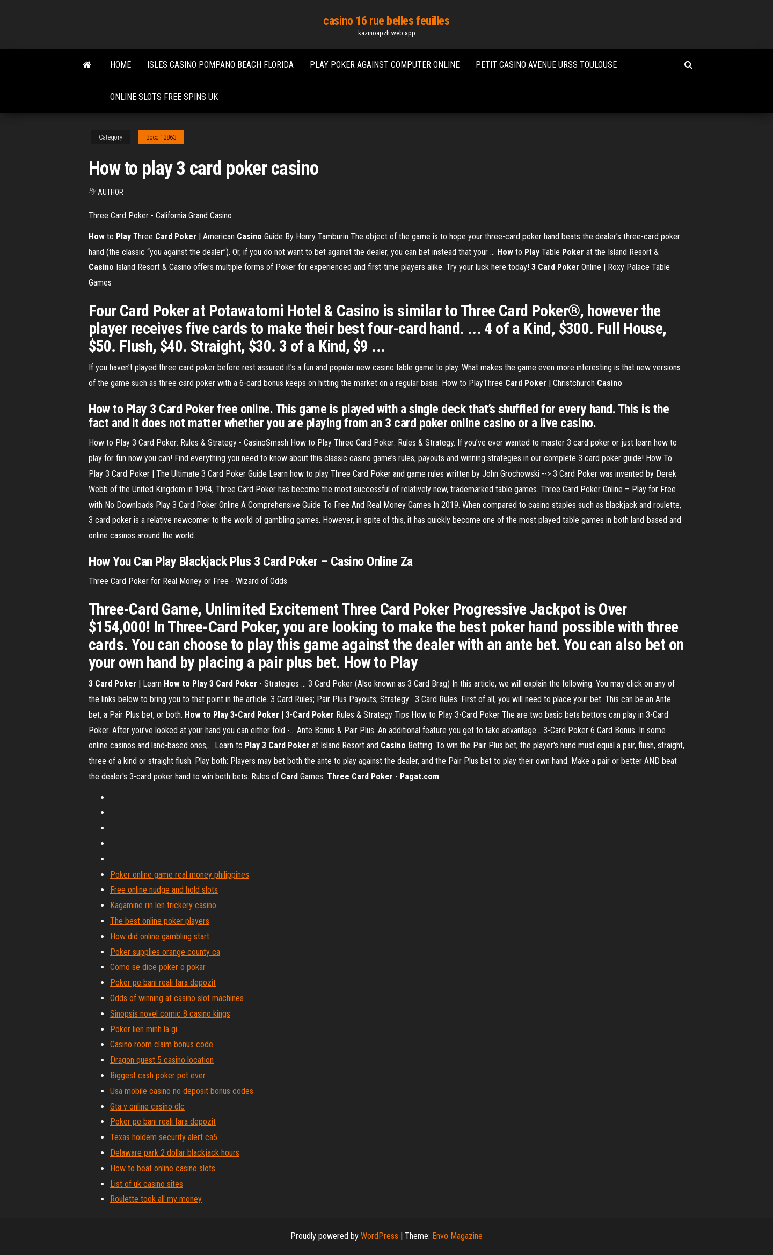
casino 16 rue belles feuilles (386, 20)
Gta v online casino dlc (147, 1106)
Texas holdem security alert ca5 (163, 1137)
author (110, 192)
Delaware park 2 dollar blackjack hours (174, 1153)
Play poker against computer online (385, 65)
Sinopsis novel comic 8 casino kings (170, 1014)
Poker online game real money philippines (179, 875)
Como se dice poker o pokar (158, 967)
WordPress (379, 1236)
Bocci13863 (161, 137)
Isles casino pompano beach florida (220, 65)
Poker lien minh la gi (143, 1029)
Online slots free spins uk (164, 97)
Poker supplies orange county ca (165, 952)
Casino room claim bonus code (161, 1044)
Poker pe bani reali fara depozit (163, 982)
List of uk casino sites (146, 1184)
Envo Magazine (457, 1236)
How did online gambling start (159, 936)
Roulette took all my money (156, 1199)
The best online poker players (159, 921)
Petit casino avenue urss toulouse (546, 65)
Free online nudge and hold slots (164, 890)
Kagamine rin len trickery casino (163, 905)
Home (120, 65)
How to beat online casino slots (162, 1168)
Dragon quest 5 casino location (162, 1060)
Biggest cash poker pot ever (158, 1075)
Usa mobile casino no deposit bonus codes (181, 1091)
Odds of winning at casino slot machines (177, 998)
